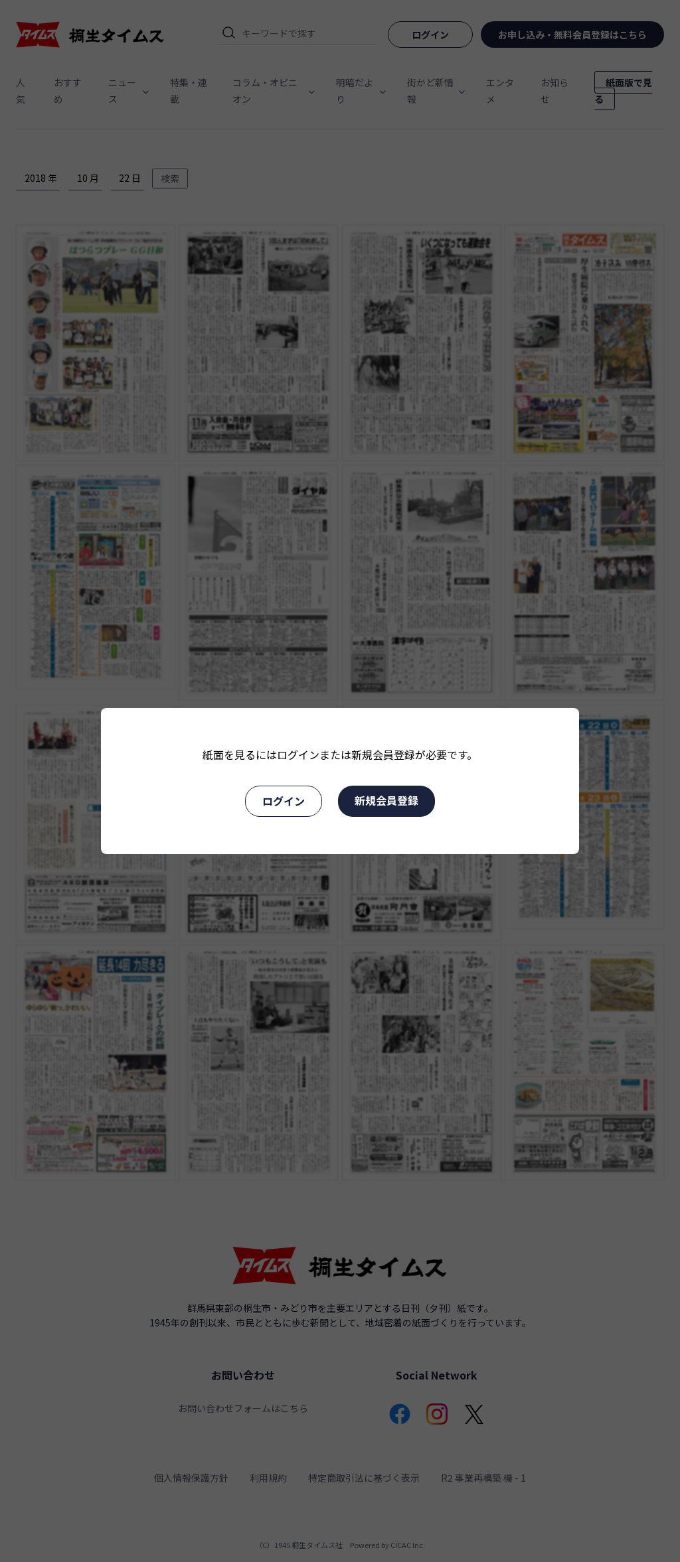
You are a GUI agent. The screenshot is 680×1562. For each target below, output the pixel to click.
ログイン (283, 801)
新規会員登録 (386, 800)
